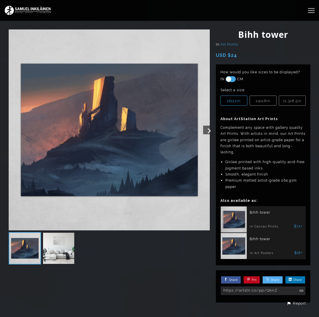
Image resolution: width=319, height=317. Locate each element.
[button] (296, 303)
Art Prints (229, 44)
